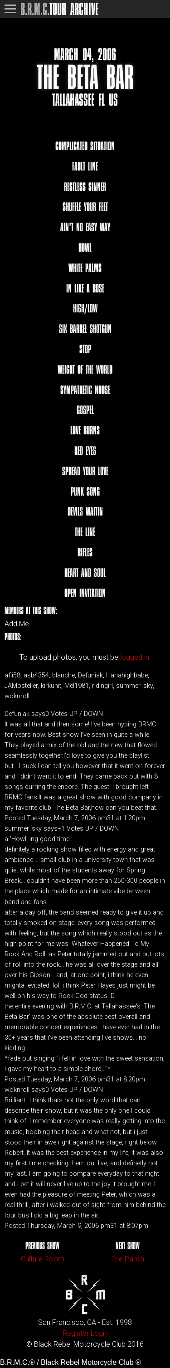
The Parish (127, 1259)
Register (76, 1333)
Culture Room (42, 1259)
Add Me (17, 624)
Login (99, 1333)
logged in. (135, 657)
